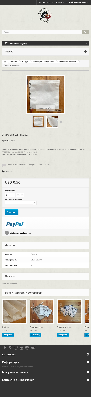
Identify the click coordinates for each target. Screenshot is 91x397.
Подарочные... (36, 327)
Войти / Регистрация (78, 2)
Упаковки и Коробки (67, 62)
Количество (10, 191)
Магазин (14, 62)
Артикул (5, 141)
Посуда (25, 62)
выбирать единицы (14, 199)
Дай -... (5, 327)
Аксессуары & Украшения (43, 62)
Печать (9, 171)
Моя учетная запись (15, 372)
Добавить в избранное (20, 233)
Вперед (61, 122)
